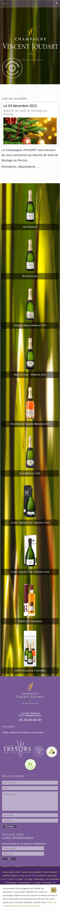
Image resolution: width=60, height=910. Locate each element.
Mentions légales (11, 875)
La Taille (19, 879)
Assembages (24, 882)
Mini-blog (51, 875)
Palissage (39, 879)
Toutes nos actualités (32, 872)
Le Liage (28, 879)
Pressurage (11, 882)
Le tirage (36, 882)
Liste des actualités (14, 98)
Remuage (47, 882)
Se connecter (39, 875)
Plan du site (26, 875)
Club (11, 879)
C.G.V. (4, 879)
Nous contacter (50, 872)
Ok (53, 891)
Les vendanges (52, 879)
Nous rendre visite (11, 872)
